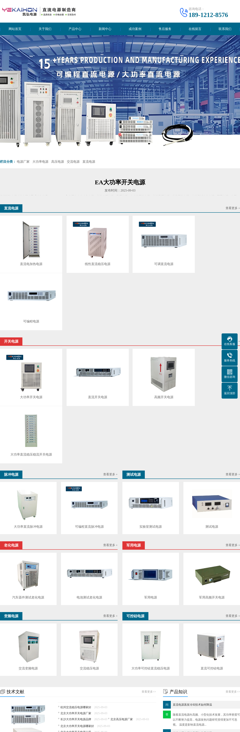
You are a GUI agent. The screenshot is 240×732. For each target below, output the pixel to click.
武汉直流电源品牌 (113, 619)
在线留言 (195, 29)
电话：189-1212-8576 (185, 686)
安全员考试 (78, 659)
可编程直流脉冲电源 (89, 402)
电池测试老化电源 (89, 473)
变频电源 (31, 702)
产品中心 (75, 29)
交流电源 (73, 162)
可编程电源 (210, 260)
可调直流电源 (149, 260)
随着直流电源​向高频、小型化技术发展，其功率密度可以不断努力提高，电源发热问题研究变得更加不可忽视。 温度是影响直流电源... (206, 594)
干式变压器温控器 (210, 656)
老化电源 (31, 696)
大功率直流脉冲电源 (28, 402)
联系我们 (225, 29)
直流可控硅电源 (212, 543)
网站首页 (15, 29)
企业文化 (5, 690)
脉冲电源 (31, 690)
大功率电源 (40, 162)
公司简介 (5, 684)
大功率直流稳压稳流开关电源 (210, 331)
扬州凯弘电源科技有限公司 (106, 725)
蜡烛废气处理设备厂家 (158, 656)
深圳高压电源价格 (71, 619)
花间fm (46, 659)
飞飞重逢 (60, 659)
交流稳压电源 (89, 543)
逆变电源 (31, 708)
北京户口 (112, 659)
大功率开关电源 (28, 331)
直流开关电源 (89, 331)
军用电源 (150, 473)
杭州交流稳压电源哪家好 (75, 582)
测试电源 (211, 402)
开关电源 (67, 684)
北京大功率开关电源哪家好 (77, 601)
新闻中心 (105, 29)
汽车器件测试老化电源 (28, 473)
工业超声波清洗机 (11, 659)
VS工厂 (32, 659)
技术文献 (109, 684)
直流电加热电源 (28, 260)
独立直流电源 (121, 613)
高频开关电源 (149, 331)
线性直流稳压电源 (89, 260)
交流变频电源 (28, 543)
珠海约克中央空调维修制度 (68, 656)
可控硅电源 (69, 702)
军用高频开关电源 (212, 473)
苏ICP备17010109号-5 (150, 725)
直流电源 (88, 162)
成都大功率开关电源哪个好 (77, 613)
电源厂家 (23, 162)
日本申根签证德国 (128, 656)
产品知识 (109, 690)
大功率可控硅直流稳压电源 (150, 543)
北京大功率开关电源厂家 (75, 588)
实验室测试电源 (150, 402)
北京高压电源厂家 (121, 594)
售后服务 (165, 29)
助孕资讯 (96, 659)
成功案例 (135, 29)
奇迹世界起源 (185, 656)
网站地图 (171, 725)
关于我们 (45, 29)
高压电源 (57, 162)
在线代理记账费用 (101, 656)
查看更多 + (233, 208)
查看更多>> (149, 566)
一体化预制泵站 (132, 659)
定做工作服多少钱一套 (32, 656)
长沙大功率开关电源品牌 (75, 594)
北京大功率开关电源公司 (75, 607)
